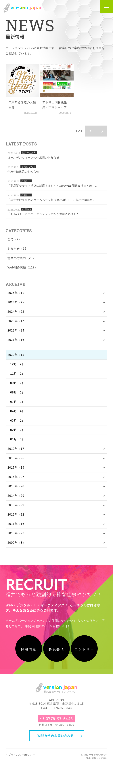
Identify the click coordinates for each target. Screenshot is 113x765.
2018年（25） (17, 458)
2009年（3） (16, 542)
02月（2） (17, 429)
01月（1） (17, 439)
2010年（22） (17, 533)
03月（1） (17, 420)
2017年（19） (17, 467)
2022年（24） (17, 330)
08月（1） (17, 392)
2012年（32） (17, 514)
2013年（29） (17, 505)
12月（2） (17, 364)
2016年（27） (17, 476)
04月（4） (17, 411)
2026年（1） (16, 292)
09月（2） (17, 383)
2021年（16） (17, 339)
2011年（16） (17, 523)
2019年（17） (17, 448)
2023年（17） (17, 321)
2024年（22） (17, 311)
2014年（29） (17, 495)
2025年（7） (16, 302)
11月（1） (17, 373)
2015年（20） (17, 486)
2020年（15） (17, 354)
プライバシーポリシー (21, 756)
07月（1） (17, 401)
